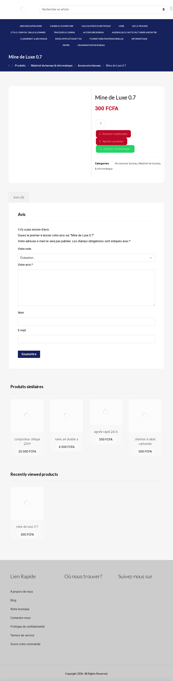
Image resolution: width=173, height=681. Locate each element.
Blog (13, 600)
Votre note (24, 249)
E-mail (22, 330)
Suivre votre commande (25, 644)
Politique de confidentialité (27, 626)
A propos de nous (21, 591)
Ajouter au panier (113, 141)
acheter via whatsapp (116, 148)
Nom (21, 312)
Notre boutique (19, 609)
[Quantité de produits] (100, 123)
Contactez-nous (20, 618)
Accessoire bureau (126, 163)
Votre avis (25, 264)
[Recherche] (163, 9)
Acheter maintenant (114, 133)
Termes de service (22, 635)
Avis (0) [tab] (18, 197)
